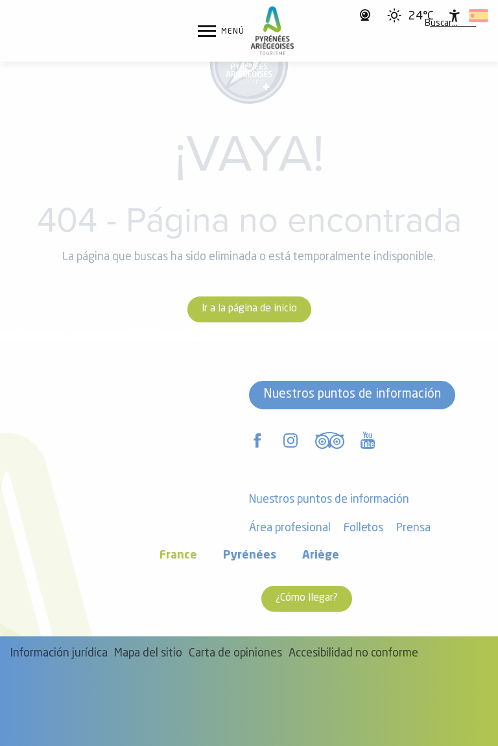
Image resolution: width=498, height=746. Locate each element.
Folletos (363, 528)
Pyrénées (249, 555)
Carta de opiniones (235, 653)
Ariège (320, 555)
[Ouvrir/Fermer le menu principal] (221, 31)
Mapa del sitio (148, 653)
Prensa (413, 528)
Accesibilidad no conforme (353, 653)
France (178, 555)
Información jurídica (59, 653)
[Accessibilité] (454, 15)
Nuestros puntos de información (352, 394)
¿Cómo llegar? (307, 598)
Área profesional (290, 528)
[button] (441, 24)
